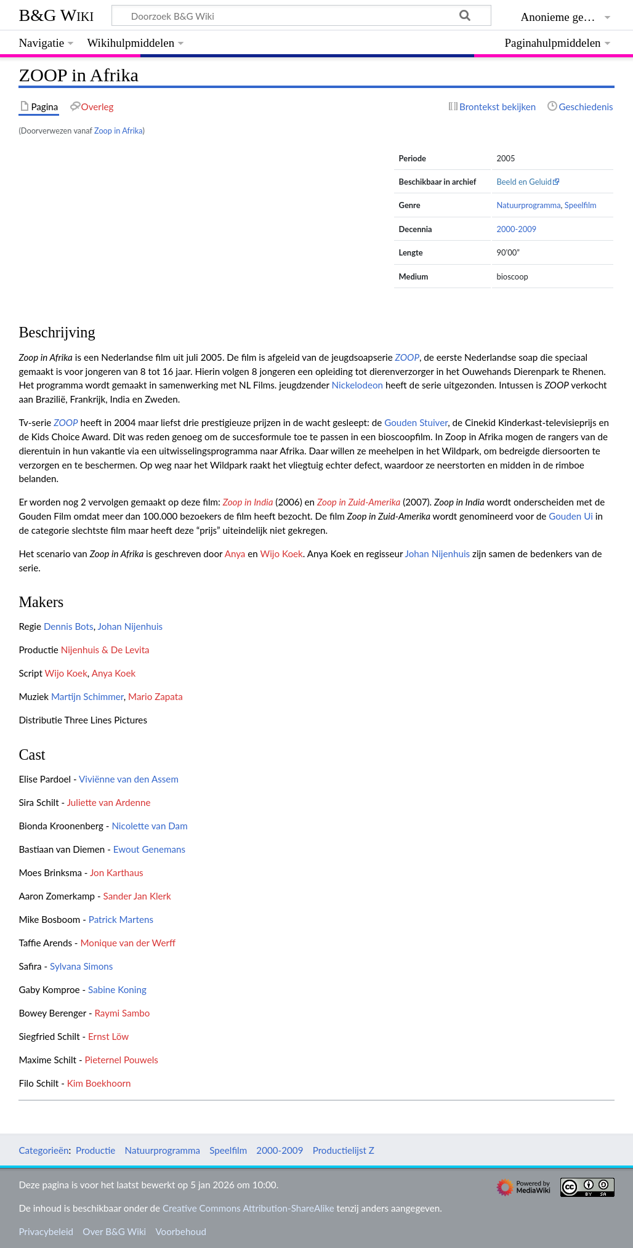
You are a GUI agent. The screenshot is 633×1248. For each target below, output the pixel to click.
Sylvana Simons (81, 966)
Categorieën (43, 1150)
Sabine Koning (117, 989)
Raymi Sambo (122, 1012)
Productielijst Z (343, 1150)
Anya (235, 553)
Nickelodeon (357, 384)
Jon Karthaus (116, 872)
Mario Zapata (155, 696)
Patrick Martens (121, 919)
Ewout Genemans (149, 849)
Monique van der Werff (127, 942)
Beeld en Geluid (524, 182)
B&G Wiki (56, 15)
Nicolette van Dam (149, 825)
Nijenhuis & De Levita (105, 649)
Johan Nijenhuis (437, 553)
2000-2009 (517, 229)
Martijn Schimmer (87, 696)
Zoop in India (248, 501)
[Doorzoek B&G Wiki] (301, 15)
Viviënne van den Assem (129, 778)
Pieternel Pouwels (121, 1059)
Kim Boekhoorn (99, 1083)
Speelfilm (581, 205)
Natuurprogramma (529, 205)
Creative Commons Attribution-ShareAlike (248, 1208)
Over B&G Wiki (114, 1231)
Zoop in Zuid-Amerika (358, 501)
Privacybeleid (45, 1231)
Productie (95, 1150)
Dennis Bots (69, 626)
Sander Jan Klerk (137, 895)
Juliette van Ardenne (109, 802)
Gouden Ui (571, 515)
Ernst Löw (108, 1036)
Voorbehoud (180, 1231)
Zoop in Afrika (118, 130)
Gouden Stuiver (416, 422)
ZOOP (407, 357)
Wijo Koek (281, 553)
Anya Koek (113, 672)
